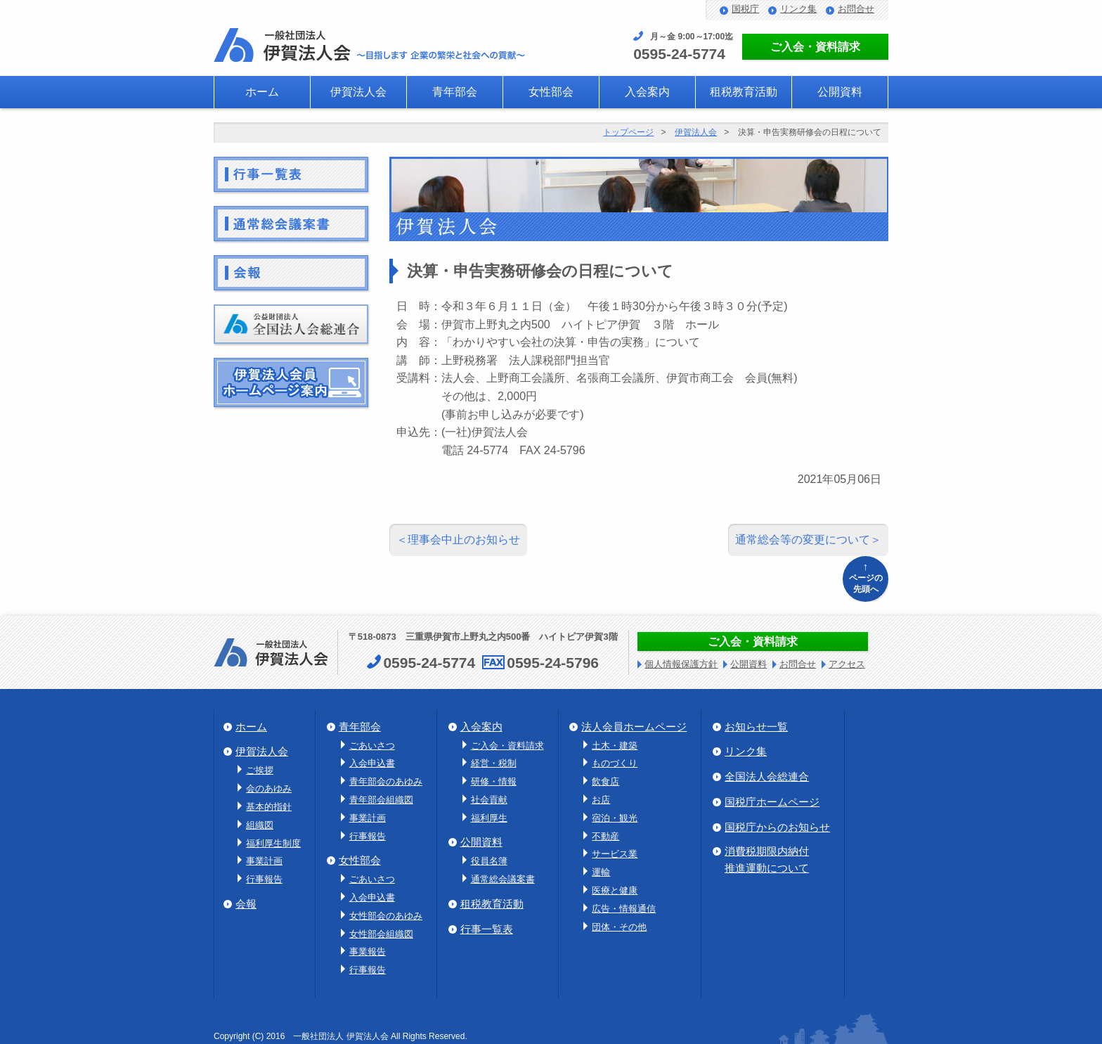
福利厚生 (489, 818)
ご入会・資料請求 (815, 47)
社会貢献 (489, 799)
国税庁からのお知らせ (777, 827)
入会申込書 (372, 763)
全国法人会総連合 (767, 776)
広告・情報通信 (624, 908)
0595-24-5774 (679, 54)
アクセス (847, 664)
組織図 (259, 825)
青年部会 (454, 92)
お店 (601, 799)
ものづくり (614, 763)
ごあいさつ (372, 745)
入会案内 (647, 92)
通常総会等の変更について (802, 540)
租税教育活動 (743, 92)
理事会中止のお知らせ (464, 540)
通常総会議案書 (503, 879)
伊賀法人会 (358, 92)
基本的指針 (269, 806)
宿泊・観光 (614, 818)
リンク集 (798, 9)
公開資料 (839, 92)
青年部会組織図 (381, 799)
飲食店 (605, 781)
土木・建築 (614, 745)
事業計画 (264, 861)
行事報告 (264, 879)
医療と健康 (614, 890)
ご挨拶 (259, 770)
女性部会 (551, 92)
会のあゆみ (269, 788)
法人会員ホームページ (634, 727)
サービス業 (614, 854)
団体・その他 (619, 927)
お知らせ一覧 (756, 727)
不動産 (605, 836)
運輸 (601, 872)
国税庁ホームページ (772, 802)
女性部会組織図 (381, 934)
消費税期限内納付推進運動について (767, 859)
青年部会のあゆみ (385, 781)
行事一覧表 (486, 929)
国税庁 (745, 9)
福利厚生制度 (273, 843)
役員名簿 (489, 861)
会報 (246, 904)
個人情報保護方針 (681, 664)
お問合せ (856, 9)
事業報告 (367, 951)
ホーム (262, 92)
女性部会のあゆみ (385, 915)
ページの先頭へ (865, 577)
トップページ (628, 132)
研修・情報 (494, 781)
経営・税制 (494, 763)
